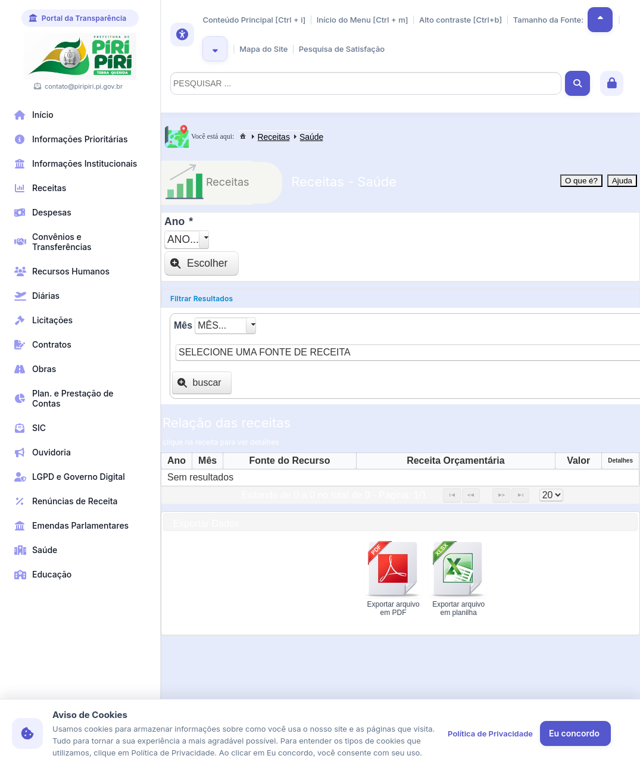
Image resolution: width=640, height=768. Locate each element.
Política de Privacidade (490, 733)
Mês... (212, 325)
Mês (183, 325)
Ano (178, 221)
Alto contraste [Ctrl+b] (460, 19)
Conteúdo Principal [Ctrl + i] (253, 19)
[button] (600, 19)
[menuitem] (243, 135)
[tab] (400, 298)
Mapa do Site (263, 49)
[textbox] (365, 83)
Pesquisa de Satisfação (342, 49)
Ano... (183, 239)
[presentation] (264, 580)
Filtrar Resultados (201, 298)
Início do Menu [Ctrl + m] (362, 19)
